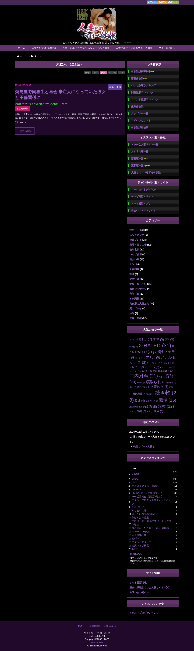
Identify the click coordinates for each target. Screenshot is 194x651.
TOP (80, 626)
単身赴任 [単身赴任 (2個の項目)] (166, 371)
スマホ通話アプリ (141, 203)
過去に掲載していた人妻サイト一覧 (149, 587)
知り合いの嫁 (139, 510)
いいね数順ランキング (143, 85)
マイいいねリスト (141, 120)
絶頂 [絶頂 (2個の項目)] (150, 393)
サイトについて (167, 47)
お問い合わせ (110, 626)
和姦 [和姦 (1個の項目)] (161, 377)
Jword (135, 549)
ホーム (21, 47)
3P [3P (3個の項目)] (133, 339)
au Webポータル (141, 531)
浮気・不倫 (135, 230)
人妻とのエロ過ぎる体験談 (146, 172)
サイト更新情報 (138, 582)
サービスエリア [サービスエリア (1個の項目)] (155, 363)
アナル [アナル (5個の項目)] (153, 357)
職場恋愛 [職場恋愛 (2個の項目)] (135, 407)
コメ (121, 72)
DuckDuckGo (139, 489)
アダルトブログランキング (144, 612)
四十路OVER (139, 535)
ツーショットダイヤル (143, 189)
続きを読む (25, 131)
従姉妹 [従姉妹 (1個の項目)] (171, 382)
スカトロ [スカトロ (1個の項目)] (169, 363)
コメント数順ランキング (144, 99)
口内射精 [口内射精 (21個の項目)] (143, 375)
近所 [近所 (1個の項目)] (132, 411)
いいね (112, 72)
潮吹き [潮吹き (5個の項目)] (161, 386)
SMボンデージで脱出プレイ (147, 493)
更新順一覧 (140, 165)
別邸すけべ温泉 (140, 517)
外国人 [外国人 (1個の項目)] (141, 382)
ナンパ (133, 264)
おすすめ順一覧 (139, 151)
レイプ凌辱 (135, 254)
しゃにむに (138, 507)
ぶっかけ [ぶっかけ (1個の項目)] (140, 358)
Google (136, 473)
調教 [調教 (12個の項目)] (166, 406)
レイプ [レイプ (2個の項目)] (140, 371)
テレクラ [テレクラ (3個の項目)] (136, 367)
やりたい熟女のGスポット (146, 514)
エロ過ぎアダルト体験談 (145, 486)
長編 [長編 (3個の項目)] (141, 411)
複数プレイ (135, 239)
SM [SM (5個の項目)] (169, 339)
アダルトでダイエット (144, 542)
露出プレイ (135, 308)
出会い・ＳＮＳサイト (143, 210)
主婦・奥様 (135, 318)
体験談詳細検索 (139, 127)
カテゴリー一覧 (139, 113)
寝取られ (134, 293)
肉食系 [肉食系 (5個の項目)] (150, 406)
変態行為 (134, 279)
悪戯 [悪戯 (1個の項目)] (132, 387)
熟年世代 (134, 249)
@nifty (135, 538)
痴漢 (131, 274)
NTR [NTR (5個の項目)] (158, 339)
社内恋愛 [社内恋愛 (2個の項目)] (139, 393)
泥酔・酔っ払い (138, 284)
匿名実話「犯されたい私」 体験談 (150, 528)
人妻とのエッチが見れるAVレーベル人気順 (86, 47)
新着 (87, 72)
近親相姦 (134, 269)
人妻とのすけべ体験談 (44, 47)
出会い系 (134, 259)
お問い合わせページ (140, 592)
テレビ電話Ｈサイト (142, 196)
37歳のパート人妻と (144, 446)
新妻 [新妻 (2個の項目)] (149, 387)
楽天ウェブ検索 (140, 545)
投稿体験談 (137, 106)
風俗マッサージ (138, 288)
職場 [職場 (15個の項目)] (167, 400)
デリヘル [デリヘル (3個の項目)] (151, 367)
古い (95, 72)
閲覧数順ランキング (142, 92)
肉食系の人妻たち (139, 303)
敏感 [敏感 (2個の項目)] (141, 387)
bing (134, 482)
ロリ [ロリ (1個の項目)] (149, 371)
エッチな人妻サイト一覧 (144, 144)
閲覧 (103, 72)
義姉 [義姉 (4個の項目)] (140, 400)
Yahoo (135, 479)
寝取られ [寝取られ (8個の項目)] (156, 382)
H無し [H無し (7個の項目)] (144, 339)
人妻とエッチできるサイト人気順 (134, 47)
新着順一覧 (139, 158)
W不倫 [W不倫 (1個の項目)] (133, 347)
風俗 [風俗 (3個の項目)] (158, 411)
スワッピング (136, 234)
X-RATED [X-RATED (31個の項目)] (154, 345)
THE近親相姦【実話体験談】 (148, 496)
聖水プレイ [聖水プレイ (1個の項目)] (152, 401)
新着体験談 (139, 78)
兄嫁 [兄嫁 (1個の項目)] (156, 371)
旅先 (131, 313)
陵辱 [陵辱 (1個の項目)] (150, 411)
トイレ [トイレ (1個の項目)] (164, 367)
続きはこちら (136, 554)
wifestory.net (97, 642)
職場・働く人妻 (138, 244)
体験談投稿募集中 (142, 71)
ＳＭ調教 (134, 298)
